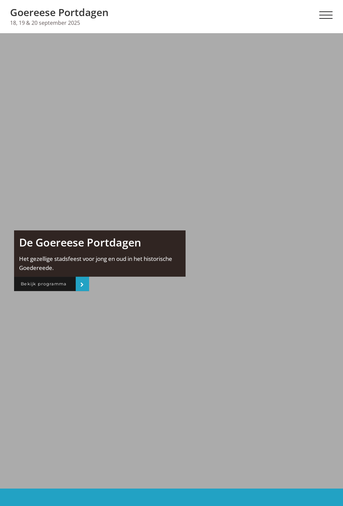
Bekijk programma (47, 284)
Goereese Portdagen (59, 12)
